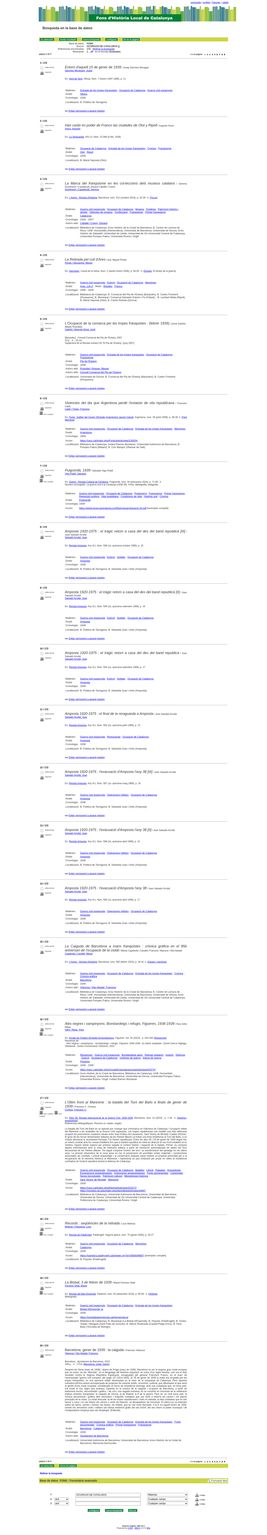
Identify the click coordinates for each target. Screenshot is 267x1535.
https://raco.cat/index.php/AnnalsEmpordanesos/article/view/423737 (118, 1069)
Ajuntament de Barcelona (94, 1435)
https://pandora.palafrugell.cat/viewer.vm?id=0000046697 (112, 1255)
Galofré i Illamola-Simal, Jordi (80, 329)
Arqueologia (173, 1170)
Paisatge (160, 1170)
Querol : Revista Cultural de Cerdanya (88, 482)
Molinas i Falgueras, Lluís (78, 1226)
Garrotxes (74, 271)
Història (153, 1294)
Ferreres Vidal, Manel (76, 1285)
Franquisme (165, 148)
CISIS (130, 1528)
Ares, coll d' (86, 286)
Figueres (85, 1061)
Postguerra (140, 493)
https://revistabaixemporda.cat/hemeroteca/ (104, 1317)
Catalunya (86, 215)
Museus (139, 209)
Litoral (149, 1170)
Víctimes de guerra (130, 1057)
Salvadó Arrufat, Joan (76, 537)
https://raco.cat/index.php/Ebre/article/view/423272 (108, 1187)
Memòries (150, 282)
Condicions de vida (131, 496)
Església (151, 209)
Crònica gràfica (88, 976)
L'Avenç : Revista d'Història (83, 197)
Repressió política (89, 496)
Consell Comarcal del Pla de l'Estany (100, 372)
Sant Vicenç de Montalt (93, 1179)
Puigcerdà (85, 500)
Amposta (85, 560)
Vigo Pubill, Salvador (75, 473)
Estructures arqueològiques (129, 1173)
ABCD (137, 1528)
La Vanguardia (76, 137)
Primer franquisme (155, 212)
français (216, 2)
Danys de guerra (152, 1057)
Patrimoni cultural (112, 1175)
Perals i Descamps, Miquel (78, 263)
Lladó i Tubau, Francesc (77, 409)
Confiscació (121, 212)
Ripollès (107, 286)
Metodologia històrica (136, 1175)
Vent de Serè (75, 78)
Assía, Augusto (72, 128)
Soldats (121, 557)
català (225, 2)
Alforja (83, 94)
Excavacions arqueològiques (96, 1173)
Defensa (180, 1054)
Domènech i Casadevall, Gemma (82, 189)
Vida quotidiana (109, 496)
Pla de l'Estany (88, 361)
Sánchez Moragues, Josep (78, 70)
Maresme (113, 1179)
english (206, 2)
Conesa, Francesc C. (76, 1109)
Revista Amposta (77, 545)
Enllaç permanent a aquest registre (87, 111)
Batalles (139, 1170)
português (196, 2)
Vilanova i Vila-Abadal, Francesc (98, 987)
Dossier (148, 271)
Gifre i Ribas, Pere (74, 1029)
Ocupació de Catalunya (132, 90)
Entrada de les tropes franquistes (98, 90)
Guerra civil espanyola (159, 90)
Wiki (148, 1528)
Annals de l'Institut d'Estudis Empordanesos (91, 1038)
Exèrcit (111, 282)
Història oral (150, 496)
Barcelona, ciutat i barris (96, 1364)
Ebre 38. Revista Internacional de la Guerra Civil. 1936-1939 (101, 1118)
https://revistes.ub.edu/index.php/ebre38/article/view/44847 (113, 1190)
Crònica (151, 148)
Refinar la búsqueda (103, 49)
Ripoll (90, 152)
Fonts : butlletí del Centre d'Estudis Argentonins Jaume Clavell (101, 417)
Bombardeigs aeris (132, 1054)
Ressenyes (160, 1038)
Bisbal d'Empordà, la (91, 1309)
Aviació (169, 1054)
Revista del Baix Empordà (82, 1294)
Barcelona (86, 980)
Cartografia (176, 1173)
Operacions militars (118, 794)
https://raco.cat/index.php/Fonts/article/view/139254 (108, 440)
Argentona (86, 432)
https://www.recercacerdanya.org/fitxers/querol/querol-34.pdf (113, 508)
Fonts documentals (157, 1173)
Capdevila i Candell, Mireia (79, 953)
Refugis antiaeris (154, 1054)
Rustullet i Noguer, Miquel (94, 368)
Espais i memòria (157, 962)
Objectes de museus (101, 212)
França (118, 286)
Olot (82, 152)
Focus (153, 197)
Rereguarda (113, 736)
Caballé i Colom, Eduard (93, 223)
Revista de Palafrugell (80, 1235)
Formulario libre (219, 1480)
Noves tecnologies (90, 1175)
